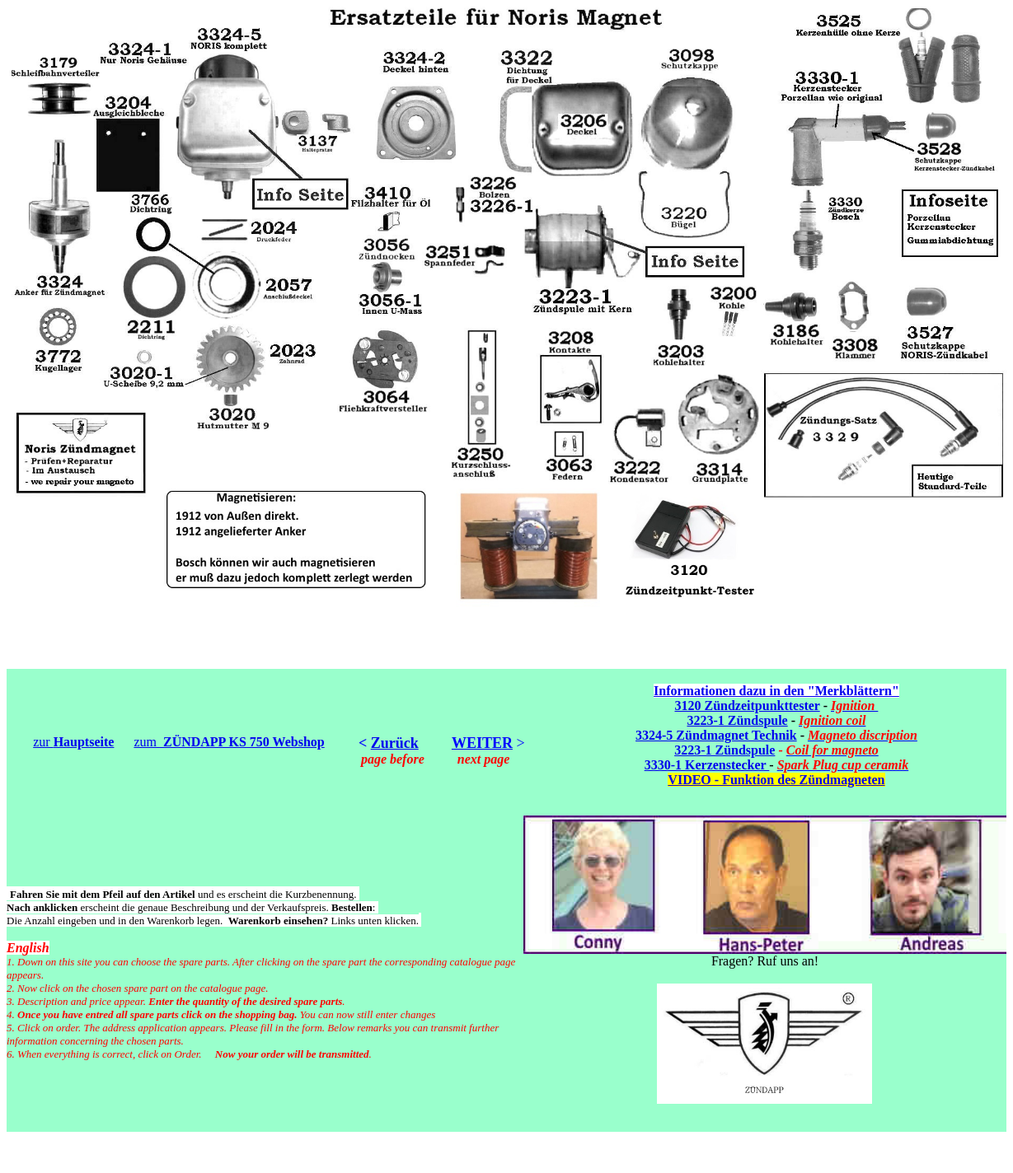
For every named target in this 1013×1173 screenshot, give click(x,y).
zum (229, 742)
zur (73, 742)
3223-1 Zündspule (737, 720)
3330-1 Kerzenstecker (707, 765)
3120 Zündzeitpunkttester (747, 706)
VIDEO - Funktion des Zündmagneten (776, 780)
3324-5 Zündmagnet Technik (716, 735)
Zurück (395, 743)
